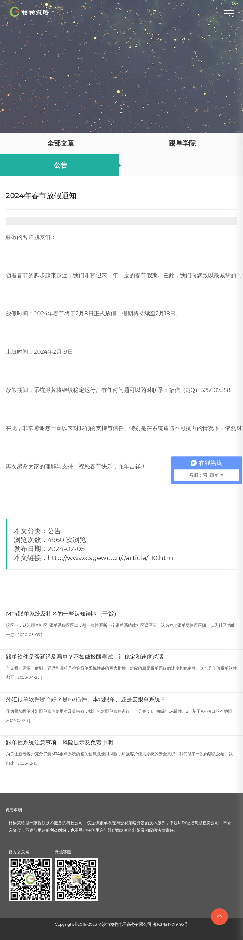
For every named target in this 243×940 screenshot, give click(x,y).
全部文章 (60, 143)
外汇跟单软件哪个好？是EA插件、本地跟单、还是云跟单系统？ (86, 699)
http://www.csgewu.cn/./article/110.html (111, 558)
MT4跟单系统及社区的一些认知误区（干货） (62, 613)
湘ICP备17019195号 (170, 924)
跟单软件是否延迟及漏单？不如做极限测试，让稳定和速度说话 (85, 656)
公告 (61, 165)
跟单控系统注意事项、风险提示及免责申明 (59, 742)
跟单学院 (182, 143)
